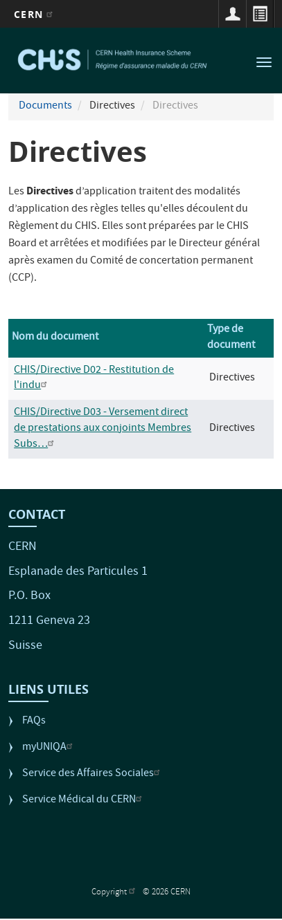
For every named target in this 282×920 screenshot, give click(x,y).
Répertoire (260, 14)
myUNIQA (49, 748)
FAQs (34, 722)
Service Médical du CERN (84, 801)
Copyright (115, 892)
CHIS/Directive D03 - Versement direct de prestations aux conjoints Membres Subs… (102, 429)
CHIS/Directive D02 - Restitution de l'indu (94, 378)
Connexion (232, 14)
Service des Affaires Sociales (93, 774)
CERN (35, 14)
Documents (45, 106)
